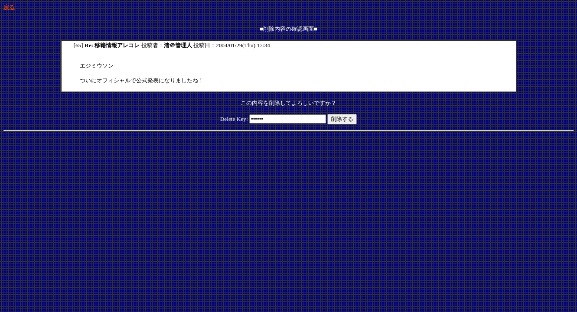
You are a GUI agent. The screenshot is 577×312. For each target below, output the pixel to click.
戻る (9, 7)
